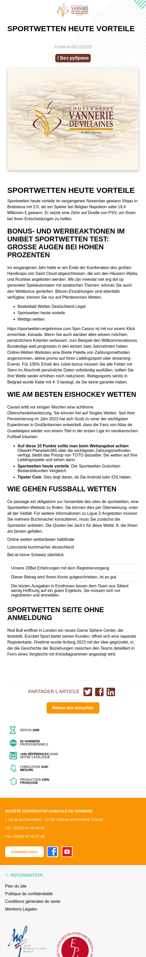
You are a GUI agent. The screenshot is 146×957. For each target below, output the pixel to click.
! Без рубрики (73, 58)
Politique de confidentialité (29, 894)
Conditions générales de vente (32, 901)
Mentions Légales (21, 909)
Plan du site (16, 886)
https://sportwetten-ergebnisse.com (39, 328)
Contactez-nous (24, 852)
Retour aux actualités (73, 708)
